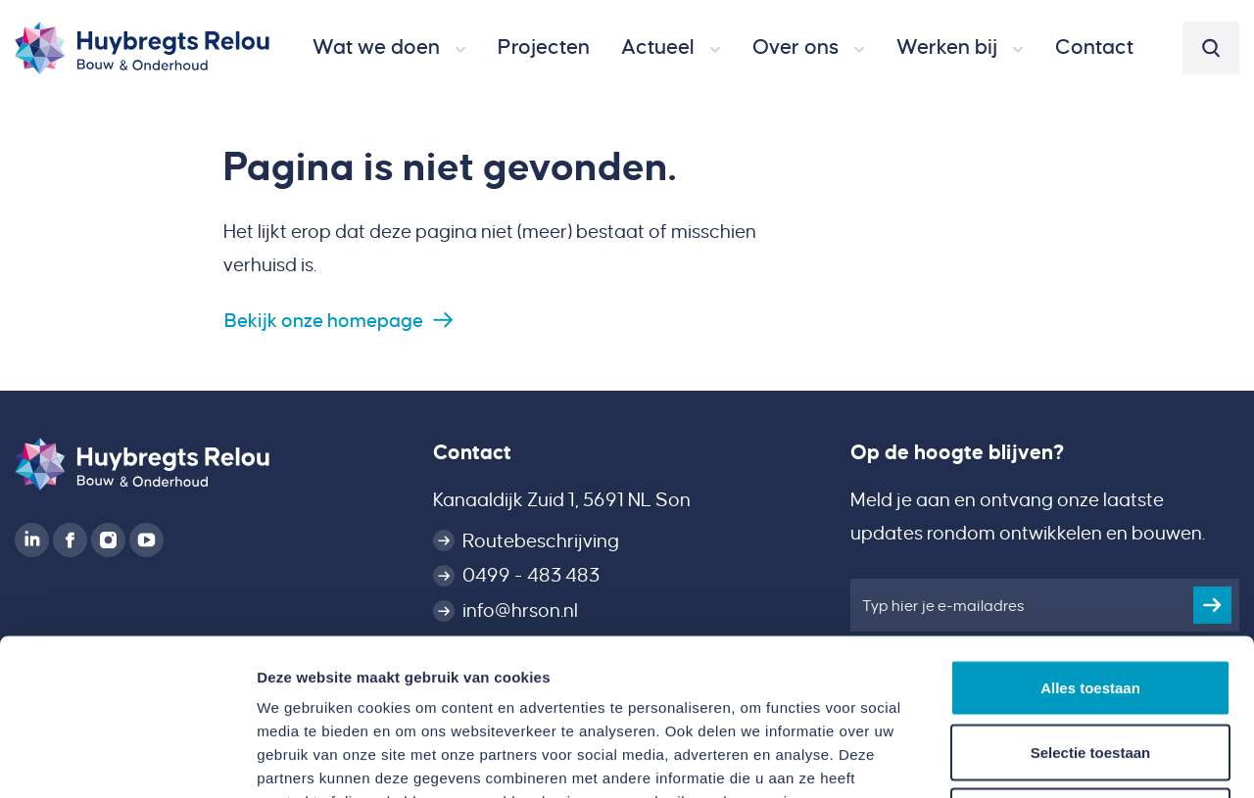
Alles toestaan (1090, 541)
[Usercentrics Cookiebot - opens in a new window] (127, 760)
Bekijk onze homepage (323, 320)
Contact (472, 452)
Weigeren (1090, 669)
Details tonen (1058, 759)
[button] (389, 48)
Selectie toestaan (1091, 605)
